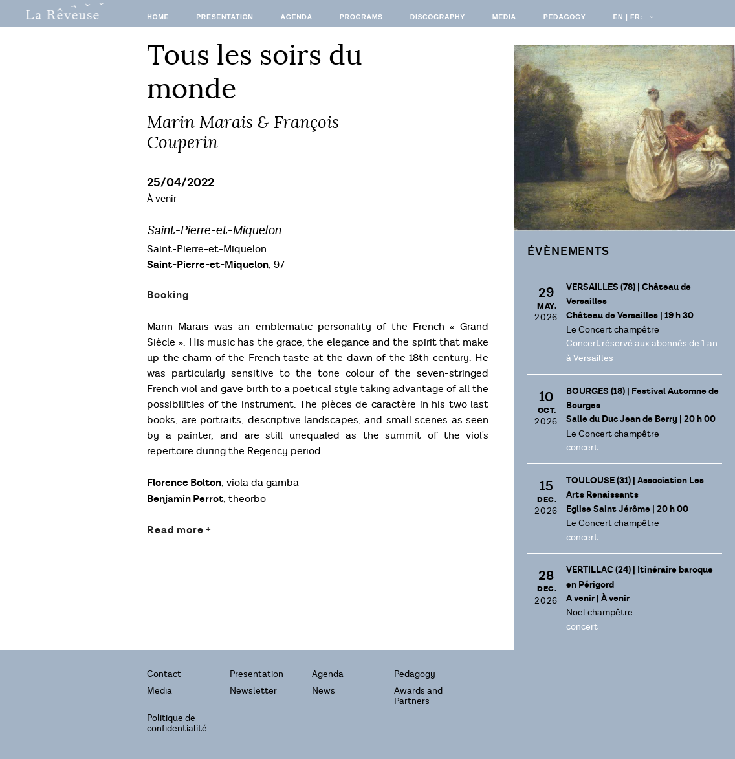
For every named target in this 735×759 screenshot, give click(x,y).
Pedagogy (564, 17)
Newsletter (253, 690)
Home (158, 17)
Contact (164, 673)
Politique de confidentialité (177, 723)
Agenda (296, 17)
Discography (437, 17)
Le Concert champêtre (612, 329)
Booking (168, 295)
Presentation (224, 17)
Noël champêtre (599, 612)
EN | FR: (632, 17)
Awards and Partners (418, 696)
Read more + (179, 529)
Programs (361, 17)
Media (504, 17)
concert (582, 447)
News (323, 690)
